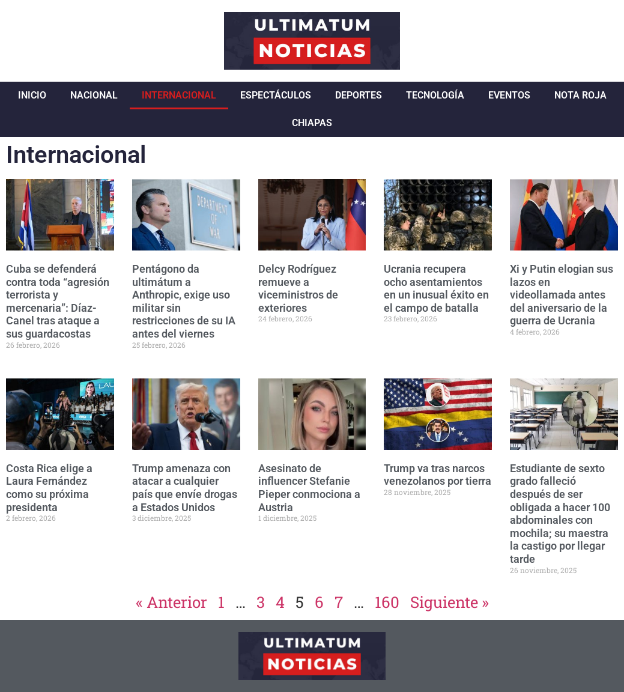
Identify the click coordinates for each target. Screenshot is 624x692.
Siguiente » (449, 602)
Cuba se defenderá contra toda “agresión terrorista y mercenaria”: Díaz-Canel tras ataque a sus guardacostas (57, 301)
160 (387, 602)
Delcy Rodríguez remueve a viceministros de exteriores (298, 288)
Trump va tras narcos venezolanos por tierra (437, 475)
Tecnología (435, 95)
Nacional (94, 95)
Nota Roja (580, 95)
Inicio (32, 95)
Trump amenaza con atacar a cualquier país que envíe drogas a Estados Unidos (184, 488)
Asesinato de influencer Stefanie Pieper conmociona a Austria (309, 488)
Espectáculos (275, 95)
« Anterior (171, 602)
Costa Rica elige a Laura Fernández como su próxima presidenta (49, 488)
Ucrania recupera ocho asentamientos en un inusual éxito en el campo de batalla (436, 288)
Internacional (179, 95)
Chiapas (312, 123)
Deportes (358, 95)
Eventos (509, 95)
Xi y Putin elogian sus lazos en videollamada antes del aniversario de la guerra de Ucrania (561, 295)
